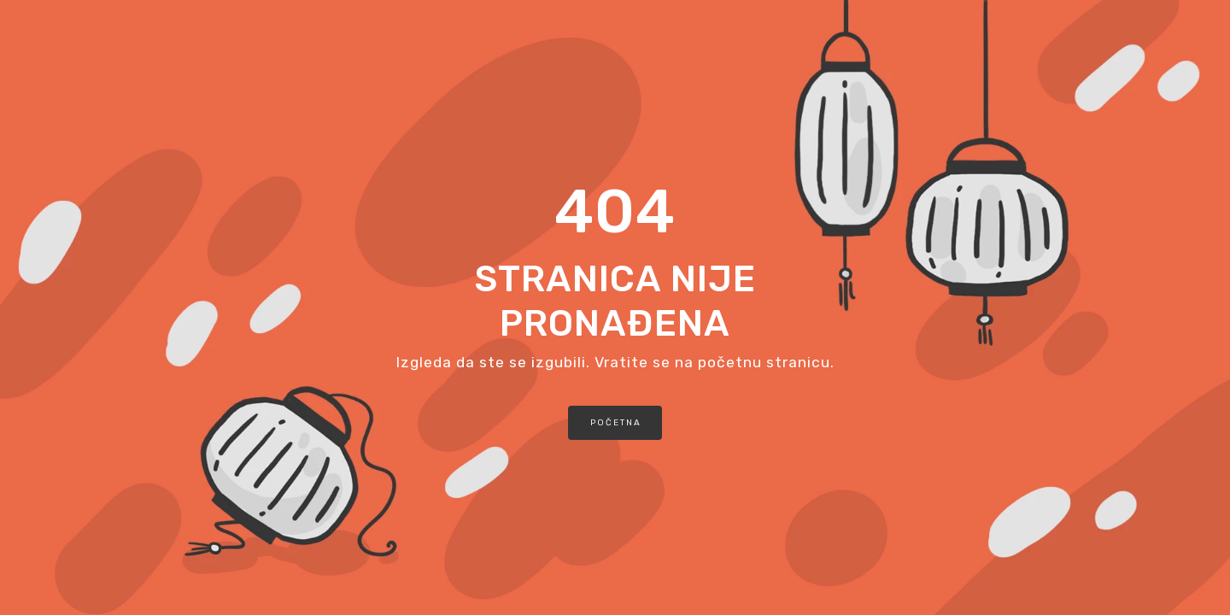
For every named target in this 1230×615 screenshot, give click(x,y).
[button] (615, 423)
